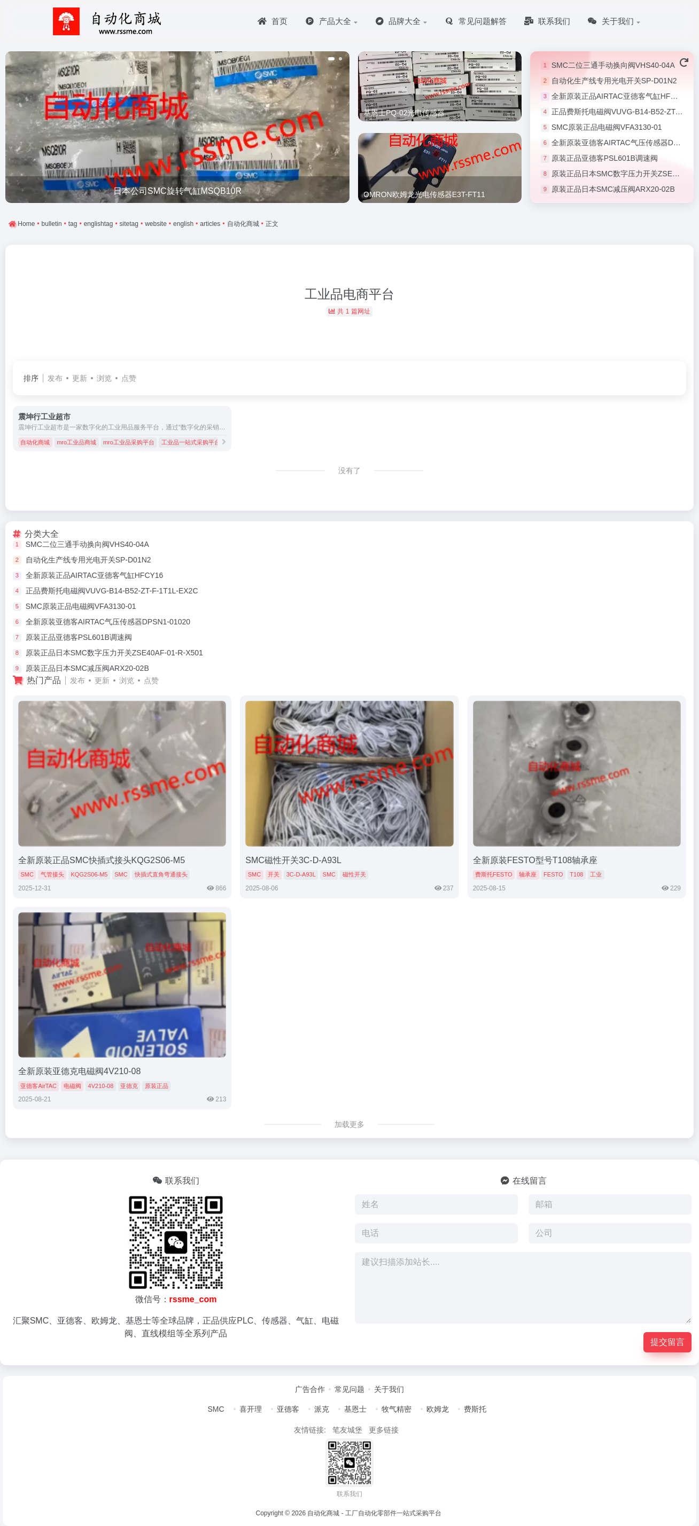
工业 (596, 874)
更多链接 (384, 1430)
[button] (331, 58)
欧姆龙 (437, 1409)
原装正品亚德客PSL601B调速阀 (605, 158)
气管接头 (52, 874)
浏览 (104, 378)
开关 (273, 874)
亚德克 (129, 1086)
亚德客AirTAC (38, 1086)
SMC (26, 874)
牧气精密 (396, 1409)
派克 (321, 1409)
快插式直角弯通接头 (161, 874)
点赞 (128, 378)
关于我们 (389, 1389)
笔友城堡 (347, 1430)
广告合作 (310, 1389)
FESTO (553, 874)
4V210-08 (101, 1086)
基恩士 (355, 1409)
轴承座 (528, 874)
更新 (79, 378)
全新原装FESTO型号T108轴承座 (535, 860)
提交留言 (667, 1342)
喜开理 (250, 1409)
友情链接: (310, 1430)
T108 (576, 874)
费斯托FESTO (493, 874)
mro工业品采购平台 (128, 442)
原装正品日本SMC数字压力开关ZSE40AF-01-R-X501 (114, 652)
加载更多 (349, 1124)
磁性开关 (354, 874)
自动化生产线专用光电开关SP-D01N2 (614, 80)
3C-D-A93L (301, 874)
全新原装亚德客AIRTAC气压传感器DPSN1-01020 (108, 621)
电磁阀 (72, 1086)
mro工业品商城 (76, 442)
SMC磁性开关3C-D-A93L (293, 860)
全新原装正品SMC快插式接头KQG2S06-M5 (101, 860)
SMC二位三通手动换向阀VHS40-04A (613, 65)
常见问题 (349, 1389)
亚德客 (288, 1409)
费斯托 (475, 1409)
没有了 (349, 470)
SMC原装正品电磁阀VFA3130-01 (607, 127)
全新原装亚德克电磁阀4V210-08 (79, 1071)
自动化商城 (35, 442)
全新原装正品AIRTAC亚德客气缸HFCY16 (620, 96)
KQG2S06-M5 (89, 874)
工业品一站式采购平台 (190, 442)
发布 (55, 378)
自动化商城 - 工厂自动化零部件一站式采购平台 (374, 1513)
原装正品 (156, 1086)
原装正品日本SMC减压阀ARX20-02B (613, 189)
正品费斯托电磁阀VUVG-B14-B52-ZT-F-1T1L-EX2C (112, 590)
